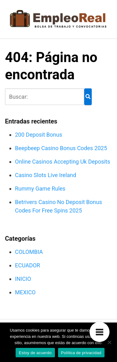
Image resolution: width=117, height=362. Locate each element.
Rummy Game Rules (40, 188)
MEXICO (25, 292)
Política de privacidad (81, 352)
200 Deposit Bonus (38, 134)
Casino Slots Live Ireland (45, 175)
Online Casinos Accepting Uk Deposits (62, 161)
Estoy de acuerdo (35, 352)
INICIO (23, 278)
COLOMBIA (29, 252)
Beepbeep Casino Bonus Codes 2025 (61, 148)
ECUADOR (27, 265)
